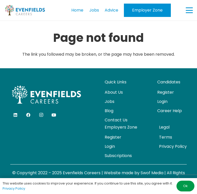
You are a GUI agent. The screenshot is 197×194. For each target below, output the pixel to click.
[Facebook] (28, 115)
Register (165, 92)
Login (162, 101)
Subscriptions (118, 156)
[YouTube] (54, 115)
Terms (165, 137)
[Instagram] (41, 115)
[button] (189, 10)
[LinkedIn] (15, 115)
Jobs (109, 101)
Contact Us (116, 120)
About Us (114, 92)
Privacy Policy (173, 146)
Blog (109, 111)
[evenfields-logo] (25, 10)
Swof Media (152, 173)
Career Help (169, 111)
